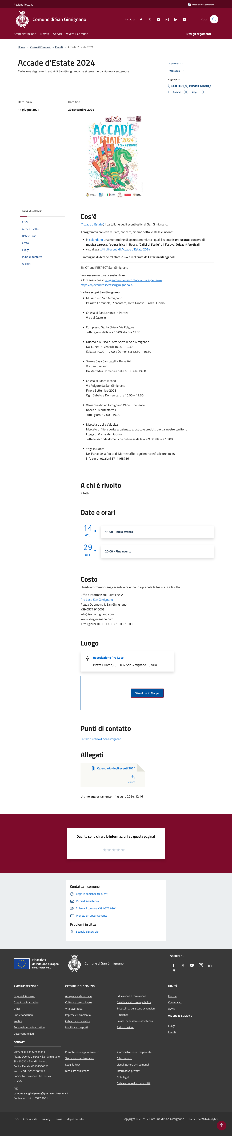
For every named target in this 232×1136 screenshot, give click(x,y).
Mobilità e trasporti (76, 1027)
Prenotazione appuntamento (82, 1052)
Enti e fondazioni (24, 1015)
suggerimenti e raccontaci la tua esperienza (133, 280)
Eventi (59, 47)
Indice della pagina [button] (32, 210)
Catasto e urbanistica (77, 1021)
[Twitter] (148, 19)
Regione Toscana (23, 4)
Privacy (46, 1119)
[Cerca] (214, 19)
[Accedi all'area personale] (200, 5)
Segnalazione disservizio (79, 1058)
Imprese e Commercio (78, 1015)
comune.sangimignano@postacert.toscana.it (41, 1093)
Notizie (172, 996)
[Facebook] (139, 19)
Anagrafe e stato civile (78, 996)
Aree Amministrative (26, 1002)
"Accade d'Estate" (92, 224)
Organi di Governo (24, 996)
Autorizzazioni (125, 1027)
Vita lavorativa (73, 1009)
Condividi (176, 64)
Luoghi (172, 1026)
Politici (18, 1021)
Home (21, 47)
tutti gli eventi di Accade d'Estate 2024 (124, 249)
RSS (16, 1119)
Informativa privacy (128, 1071)
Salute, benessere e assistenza (135, 1021)
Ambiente (122, 1015)
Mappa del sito (74, 1119)
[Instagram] (165, 19)
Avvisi (171, 1009)
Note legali (123, 1077)
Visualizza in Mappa (147, 693)
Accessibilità (30, 1119)
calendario (96, 239)
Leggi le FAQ (72, 1064)
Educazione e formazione (131, 996)
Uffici (17, 1009)
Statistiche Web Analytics (202, 1119)
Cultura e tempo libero (78, 1002)
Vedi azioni (177, 71)
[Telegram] (183, 19)
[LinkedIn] (174, 19)
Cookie (58, 1119)
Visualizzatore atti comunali (133, 1064)
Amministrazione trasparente (134, 1052)
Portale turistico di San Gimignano (101, 739)
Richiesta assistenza (77, 1071)
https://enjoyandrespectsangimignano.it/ (107, 285)
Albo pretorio (124, 1058)
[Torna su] (221, 1125)
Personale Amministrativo (29, 1027)
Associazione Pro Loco (108, 657)
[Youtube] (157, 19)
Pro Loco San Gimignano (97, 599)
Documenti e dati (24, 1034)
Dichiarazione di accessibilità (133, 1083)
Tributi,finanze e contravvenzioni (136, 1008)
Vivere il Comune (40, 47)
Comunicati (175, 1002)
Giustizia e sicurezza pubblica (134, 1002)
